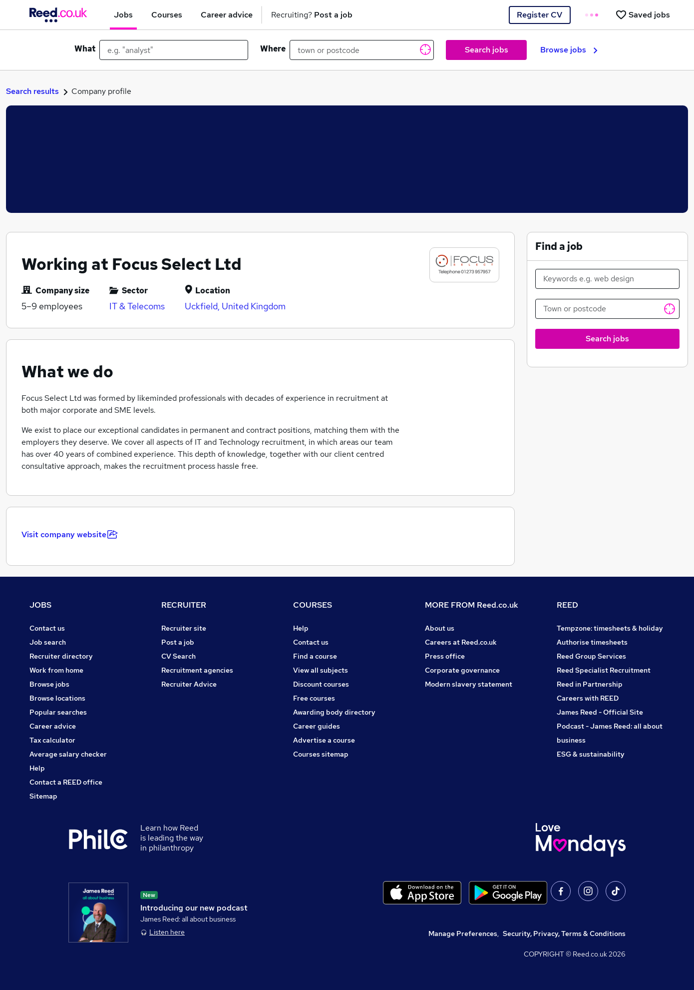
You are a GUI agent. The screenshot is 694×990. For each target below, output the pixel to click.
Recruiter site (183, 628)
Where (273, 48)
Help (37, 768)
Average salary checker (68, 754)
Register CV (539, 14)
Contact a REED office (65, 782)
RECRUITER (183, 605)
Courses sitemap (320, 754)
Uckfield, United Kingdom (235, 306)
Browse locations (57, 698)
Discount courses (321, 684)
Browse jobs (569, 49)
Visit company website (69, 534)
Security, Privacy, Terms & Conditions (564, 933)
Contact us (47, 628)
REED (567, 605)
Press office (445, 656)
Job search (47, 642)
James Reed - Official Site (600, 712)
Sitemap (43, 796)
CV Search (178, 656)
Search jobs (486, 49)
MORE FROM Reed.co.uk (471, 605)
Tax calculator (52, 740)
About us (439, 628)
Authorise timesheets (592, 642)
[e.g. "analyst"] (173, 50)
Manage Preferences (462, 933)
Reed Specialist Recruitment (604, 670)
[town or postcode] (362, 50)
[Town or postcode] (607, 309)
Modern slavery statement (468, 684)
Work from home (56, 670)
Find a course (315, 656)
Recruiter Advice (189, 684)
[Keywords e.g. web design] (607, 279)
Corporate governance (462, 670)
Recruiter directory (61, 656)
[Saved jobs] (643, 14)
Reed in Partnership (590, 684)
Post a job (177, 642)
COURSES (312, 605)
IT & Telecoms (137, 306)
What (84, 48)
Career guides (316, 726)
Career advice (52, 726)
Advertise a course (324, 740)
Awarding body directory (334, 712)
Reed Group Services (591, 656)
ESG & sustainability (591, 754)
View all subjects (320, 670)
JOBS (40, 605)
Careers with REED (588, 698)
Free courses (314, 698)
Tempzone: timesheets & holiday (610, 628)
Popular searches (58, 712)
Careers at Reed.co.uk (461, 642)
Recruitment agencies (197, 670)
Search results (32, 91)
